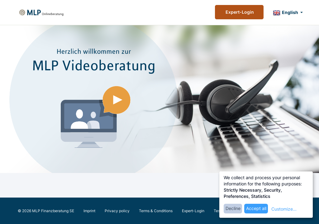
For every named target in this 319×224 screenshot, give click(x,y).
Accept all (256, 208)
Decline (233, 208)
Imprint (89, 210)
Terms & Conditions (156, 210)
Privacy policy (117, 210)
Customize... (284, 209)
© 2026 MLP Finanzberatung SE (46, 210)
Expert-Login (239, 12)
